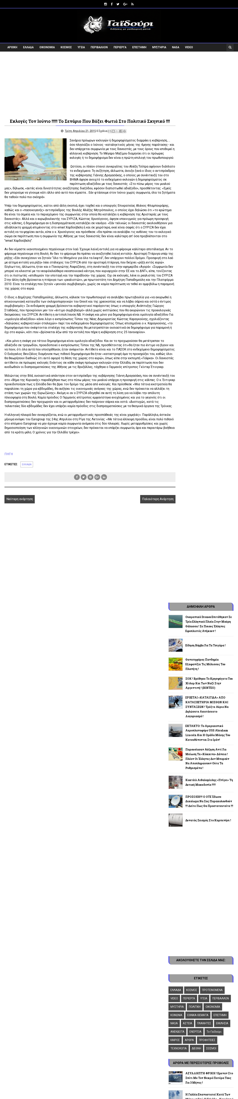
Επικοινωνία (177, 835)
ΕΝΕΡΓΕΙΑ (195, 611)
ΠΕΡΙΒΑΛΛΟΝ (99, 45)
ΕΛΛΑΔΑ (28, 45)
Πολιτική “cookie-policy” (185, 839)
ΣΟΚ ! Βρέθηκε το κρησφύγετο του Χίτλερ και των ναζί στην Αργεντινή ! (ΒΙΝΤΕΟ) (209, 263)
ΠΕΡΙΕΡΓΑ (120, 45)
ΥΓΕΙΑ (81, 45)
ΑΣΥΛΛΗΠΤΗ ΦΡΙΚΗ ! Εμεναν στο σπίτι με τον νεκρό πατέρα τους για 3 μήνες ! (209, 657)
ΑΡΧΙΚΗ (12, 45)
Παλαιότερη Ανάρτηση (140, 535)
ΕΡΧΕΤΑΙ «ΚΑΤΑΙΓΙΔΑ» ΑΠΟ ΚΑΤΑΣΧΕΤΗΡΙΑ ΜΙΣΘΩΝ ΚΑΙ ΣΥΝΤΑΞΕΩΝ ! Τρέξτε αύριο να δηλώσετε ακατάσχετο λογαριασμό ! (206, 287)
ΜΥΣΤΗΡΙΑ (159, 45)
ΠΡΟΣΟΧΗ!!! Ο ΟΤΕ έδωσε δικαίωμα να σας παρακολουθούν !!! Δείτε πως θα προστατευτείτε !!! (209, 381)
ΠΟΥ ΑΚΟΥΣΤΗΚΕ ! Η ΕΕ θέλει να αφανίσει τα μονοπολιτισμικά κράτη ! (209, 743)
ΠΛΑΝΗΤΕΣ (204, 603)
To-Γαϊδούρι (214, 611)
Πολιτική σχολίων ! (182, 847)
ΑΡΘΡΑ (189, 619)
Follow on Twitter (200, 979)
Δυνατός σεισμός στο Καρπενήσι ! (208, 400)
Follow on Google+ (200, 987)
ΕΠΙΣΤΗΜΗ (139, 45)
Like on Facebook (200, 971)
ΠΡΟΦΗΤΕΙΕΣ (207, 619)
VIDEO (189, 45)
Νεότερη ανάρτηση (19, 535)
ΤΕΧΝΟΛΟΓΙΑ (178, 628)
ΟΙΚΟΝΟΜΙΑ (47, 45)
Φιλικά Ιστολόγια (180, 832)
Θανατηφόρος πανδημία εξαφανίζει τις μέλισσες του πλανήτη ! (205, 244)
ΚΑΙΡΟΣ (175, 619)
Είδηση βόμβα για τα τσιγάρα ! (205, 225)
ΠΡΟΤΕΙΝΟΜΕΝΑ (212, 569)
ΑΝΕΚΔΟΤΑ (177, 611)
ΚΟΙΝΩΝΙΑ (176, 595)
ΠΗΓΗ (8, 490)
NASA (175, 45)
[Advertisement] (119, 83)
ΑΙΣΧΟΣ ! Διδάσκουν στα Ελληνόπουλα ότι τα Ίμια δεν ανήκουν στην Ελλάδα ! (205, 804)
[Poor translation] (14, 1043)
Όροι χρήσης (177, 843)
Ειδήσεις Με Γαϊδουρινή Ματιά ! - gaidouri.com (57, 1024)
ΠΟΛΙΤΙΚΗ (195, 586)
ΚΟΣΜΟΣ (66, 45)
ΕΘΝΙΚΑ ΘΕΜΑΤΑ (197, 595)
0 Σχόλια (94, 136)
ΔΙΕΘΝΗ (196, 628)
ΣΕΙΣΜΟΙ (211, 628)
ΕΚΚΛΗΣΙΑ (222, 603)
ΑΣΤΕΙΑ (187, 603)
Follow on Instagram (200, 995)
